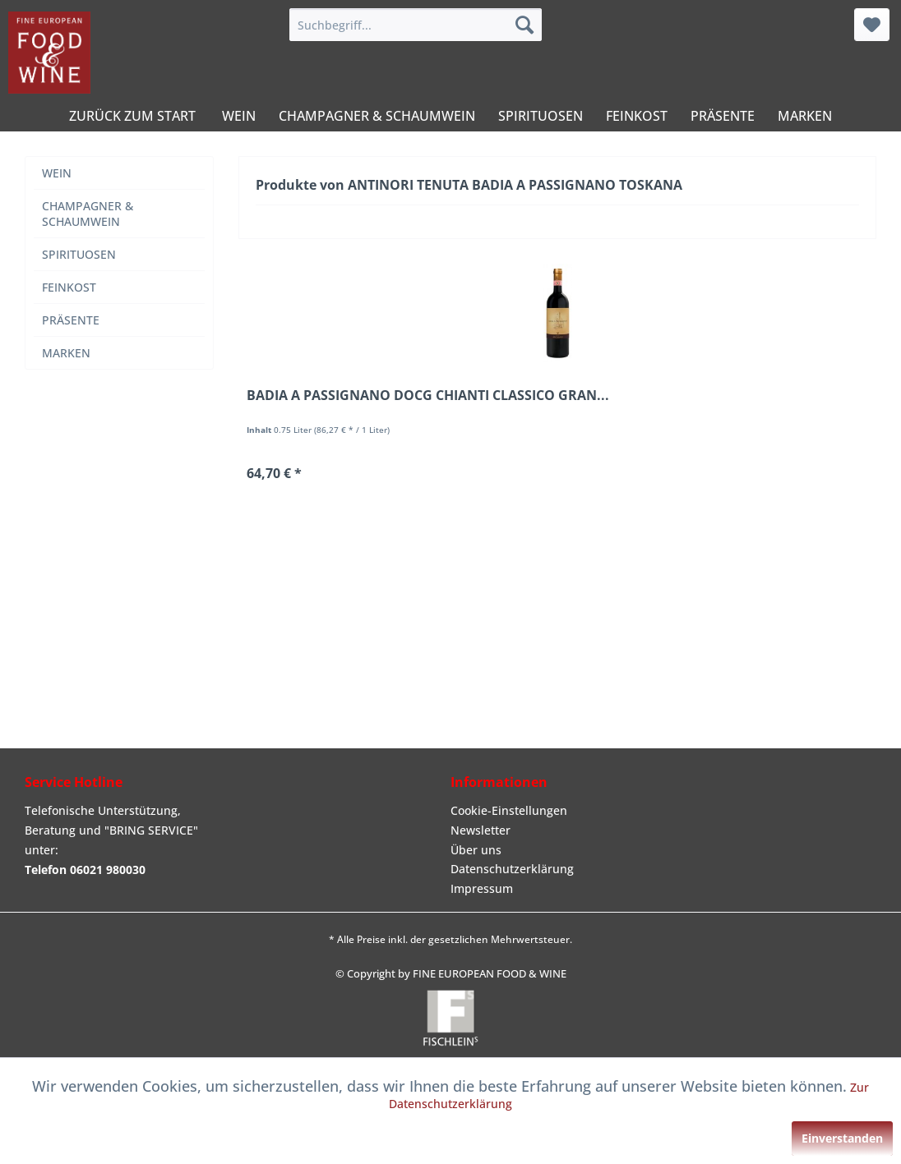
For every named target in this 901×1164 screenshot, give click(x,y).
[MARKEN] (804, 115)
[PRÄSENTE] (722, 115)
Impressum (481, 888)
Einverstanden (842, 1138)
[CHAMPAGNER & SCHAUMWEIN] (377, 115)
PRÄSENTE (70, 320)
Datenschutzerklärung (512, 868)
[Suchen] (524, 24)
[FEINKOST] (636, 115)
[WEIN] (238, 115)
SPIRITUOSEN (79, 254)
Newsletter (480, 830)
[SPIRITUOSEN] (540, 115)
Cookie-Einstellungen (508, 810)
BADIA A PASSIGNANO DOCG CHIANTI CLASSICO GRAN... (428, 395)
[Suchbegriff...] (415, 24)
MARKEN (66, 353)
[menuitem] (415, 24)
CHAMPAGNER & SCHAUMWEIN (87, 213)
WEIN (57, 173)
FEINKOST (69, 287)
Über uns (475, 850)
